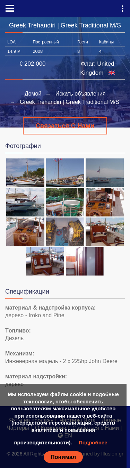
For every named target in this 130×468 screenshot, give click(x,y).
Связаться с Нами (65, 125)
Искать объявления (80, 94)
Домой (33, 94)
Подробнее (93, 442)
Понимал (63, 457)
